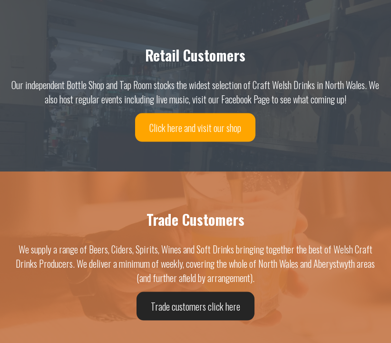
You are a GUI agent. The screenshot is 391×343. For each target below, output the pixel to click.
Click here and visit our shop (195, 127)
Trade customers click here (195, 306)
